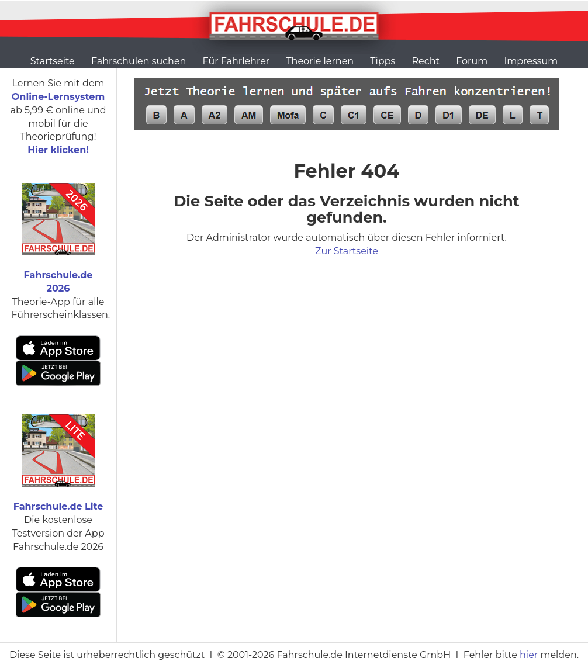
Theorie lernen (320, 61)
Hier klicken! (58, 149)
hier (529, 654)
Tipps (382, 61)
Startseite (52, 61)
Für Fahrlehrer (236, 61)
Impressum (531, 61)
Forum (471, 61)
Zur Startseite (346, 251)
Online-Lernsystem (58, 96)
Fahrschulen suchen (138, 61)
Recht (426, 61)
